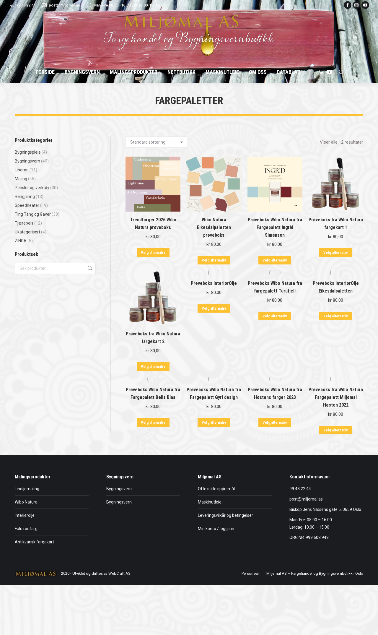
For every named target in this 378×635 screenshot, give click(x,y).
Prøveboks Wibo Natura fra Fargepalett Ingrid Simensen (275, 227)
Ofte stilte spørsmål (216, 488)
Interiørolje (25, 515)
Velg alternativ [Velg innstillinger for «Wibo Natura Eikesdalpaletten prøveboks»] (214, 260)
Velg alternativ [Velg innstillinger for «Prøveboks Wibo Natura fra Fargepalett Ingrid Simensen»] (275, 260)
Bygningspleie (28, 152)
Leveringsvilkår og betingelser (225, 515)
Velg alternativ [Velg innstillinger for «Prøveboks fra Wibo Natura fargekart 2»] (153, 366)
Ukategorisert (27, 232)
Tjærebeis (24, 223)
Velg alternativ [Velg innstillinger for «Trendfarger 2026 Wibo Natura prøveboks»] (153, 252)
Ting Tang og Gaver (33, 214)
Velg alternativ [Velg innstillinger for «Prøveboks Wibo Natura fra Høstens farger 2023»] (275, 422)
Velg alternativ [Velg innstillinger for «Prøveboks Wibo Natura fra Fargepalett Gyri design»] (214, 422)
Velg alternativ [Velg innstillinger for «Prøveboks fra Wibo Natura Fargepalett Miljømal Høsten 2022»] (335, 430)
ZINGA (21, 240)
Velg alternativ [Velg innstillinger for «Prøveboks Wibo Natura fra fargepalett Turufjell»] (275, 316)
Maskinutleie (209, 502)
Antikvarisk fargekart (34, 542)
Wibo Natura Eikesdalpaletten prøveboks (214, 227)
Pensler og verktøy (32, 187)
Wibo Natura (26, 502)
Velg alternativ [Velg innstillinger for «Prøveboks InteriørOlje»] (214, 308)
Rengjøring (25, 196)
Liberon (22, 170)
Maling (21, 178)
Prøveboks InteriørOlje (214, 283)
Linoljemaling (27, 488)
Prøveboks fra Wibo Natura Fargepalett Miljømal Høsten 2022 (336, 397)
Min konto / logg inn (216, 528)
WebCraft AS (119, 573)
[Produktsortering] (157, 142)
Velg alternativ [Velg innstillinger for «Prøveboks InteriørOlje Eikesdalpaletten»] (335, 316)
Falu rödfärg (26, 528)
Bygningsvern (27, 161)
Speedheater (27, 205)
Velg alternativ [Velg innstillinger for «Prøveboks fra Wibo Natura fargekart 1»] (335, 252)
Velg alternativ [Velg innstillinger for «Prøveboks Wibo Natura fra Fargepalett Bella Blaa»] (153, 422)
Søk (89, 268)
